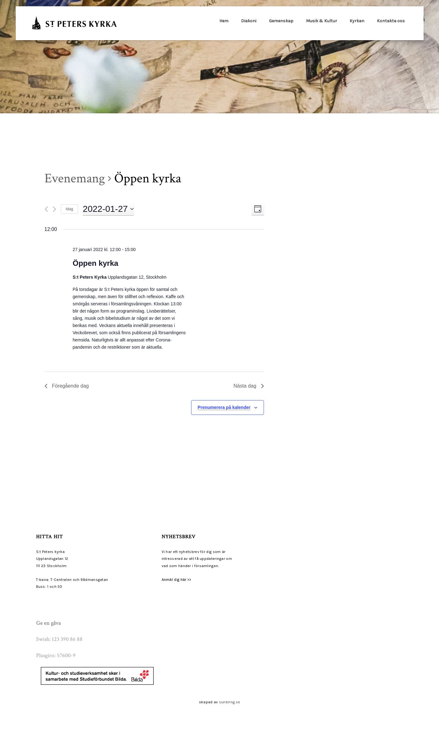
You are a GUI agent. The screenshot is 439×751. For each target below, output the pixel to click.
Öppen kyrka (95, 263)
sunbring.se (229, 702)
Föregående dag (67, 386)
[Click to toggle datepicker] (108, 209)
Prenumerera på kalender (224, 407)
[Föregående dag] (46, 209)
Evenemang (75, 178)
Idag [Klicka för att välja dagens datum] (69, 209)
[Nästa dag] (54, 209)
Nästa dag (248, 386)
